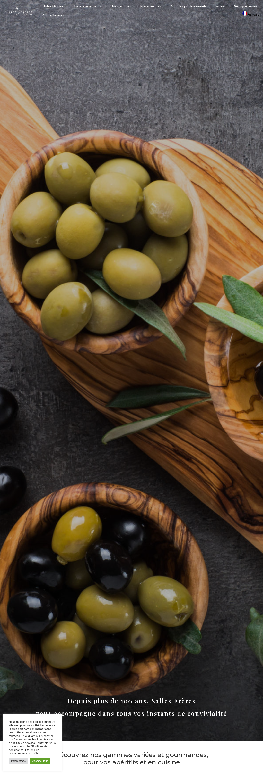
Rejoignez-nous (246, 6)
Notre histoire (52, 6)
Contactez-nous (54, 15)
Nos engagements (87, 6)
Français (250, 14)
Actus (220, 6)
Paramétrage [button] (18, 760)
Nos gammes (120, 6)
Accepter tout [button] (40, 760)
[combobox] (251, 14)
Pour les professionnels (188, 6)
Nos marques (150, 6)
